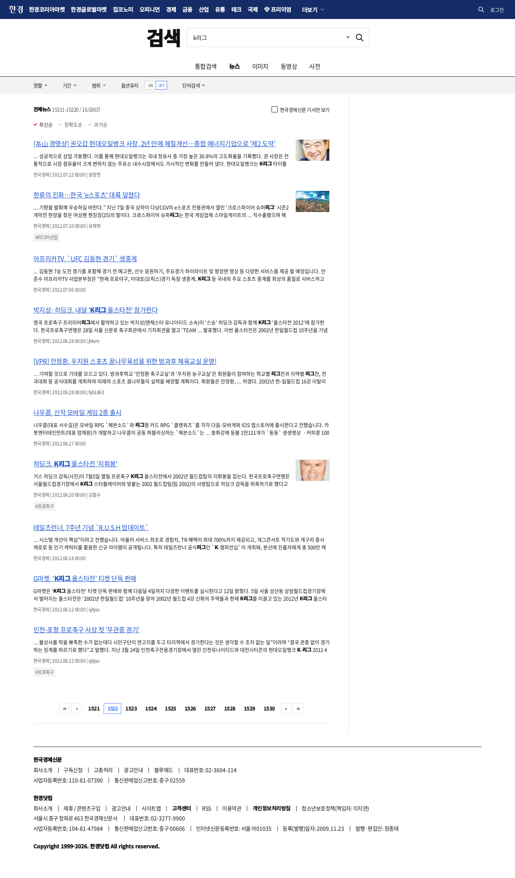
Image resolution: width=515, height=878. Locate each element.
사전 (314, 66)
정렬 (37, 85)
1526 (190, 708)
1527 (210, 708)
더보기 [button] (309, 9)
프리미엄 (281, 9)
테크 (236, 9)
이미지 (260, 66)
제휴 (68, 808)
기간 (67, 85)
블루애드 (163, 770)
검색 (163, 37)
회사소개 (42, 770)
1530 (269, 708)
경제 (171, 9)
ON (150, 85)
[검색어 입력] (269, 37)
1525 (170, 708)
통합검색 (206, 66)
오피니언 (149, 9)
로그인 (497, 9)
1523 (131, 708)
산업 (204, 9)
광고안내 (133, 770)
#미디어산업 (46, 237)
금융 (187, 9)
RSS (206, 808)
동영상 (289, 66)
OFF (161, 85)
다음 (286, 708)
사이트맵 (151, 808)
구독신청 (72, 770)
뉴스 (234, 66)
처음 (64, 708)
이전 (76, 708)
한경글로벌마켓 (88, 9)
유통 (220, 9)
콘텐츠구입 (88, 808)
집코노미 (123, 9)
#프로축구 (44, 506)
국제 (253, 9)
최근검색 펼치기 (342, 37)
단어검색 (191, 85)
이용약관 (231, 808)
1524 (150, 708)
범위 (96, 85)
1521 (94, 708)
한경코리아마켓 (47, 9)
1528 (229, 708)
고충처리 (103, 770)
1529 (249, 708)
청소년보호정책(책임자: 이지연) (335, 808)
